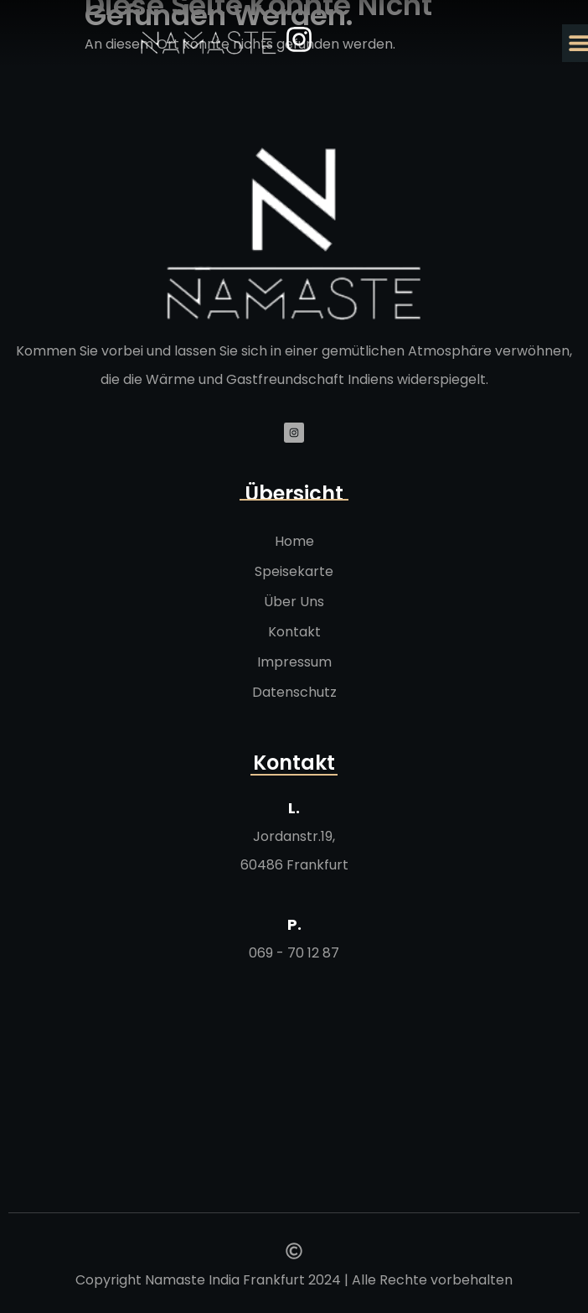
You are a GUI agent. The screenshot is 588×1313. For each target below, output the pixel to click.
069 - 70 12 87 (294, 953)
